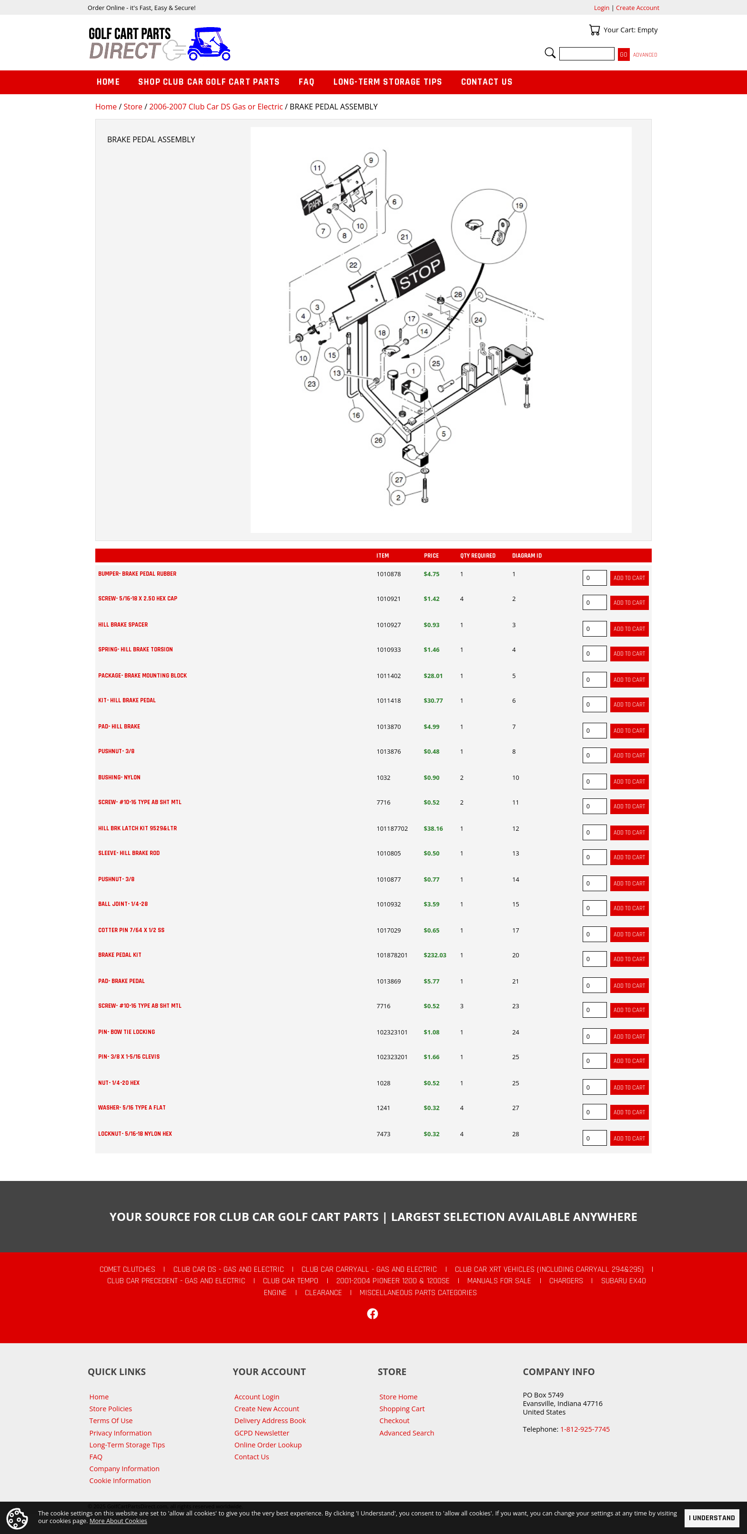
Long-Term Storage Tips (388, 82)
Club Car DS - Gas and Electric (228, 1269)
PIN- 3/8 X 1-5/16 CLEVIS (129, 1057)
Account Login (257, 1396)
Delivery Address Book (270, 1420)
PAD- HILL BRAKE (119, 726)
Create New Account (266, 1408)
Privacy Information (121, 1432)
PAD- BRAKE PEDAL (121, 981)
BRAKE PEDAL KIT (119, 955)
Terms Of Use (111, 1420)
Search (550, 52)
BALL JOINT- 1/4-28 (123, 904)
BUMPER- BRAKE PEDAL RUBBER (137, 574)
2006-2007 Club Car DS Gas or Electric (216, 106)
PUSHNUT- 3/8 (116, 751)
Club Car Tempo (290, 1281)
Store (132, 106)
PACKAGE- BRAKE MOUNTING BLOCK (142, 675)
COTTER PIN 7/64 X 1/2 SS (131, 930)
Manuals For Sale (499, 1281)
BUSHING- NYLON (119, 777)
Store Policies (111, 1408)
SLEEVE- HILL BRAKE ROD (129, 853)
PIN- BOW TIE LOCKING (126, 1032)
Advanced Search (407, 1432)
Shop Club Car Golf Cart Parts (209, 82)
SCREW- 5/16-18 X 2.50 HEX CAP (137, 598)
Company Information (125, 1468)
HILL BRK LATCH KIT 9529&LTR (137, 828)
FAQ (307, 82)
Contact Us (487, 82)
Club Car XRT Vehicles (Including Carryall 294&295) (549, 1269)
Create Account (637, 7)
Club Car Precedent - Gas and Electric (176, 1281)
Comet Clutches (127, 1269)
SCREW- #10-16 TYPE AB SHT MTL (140, 802)
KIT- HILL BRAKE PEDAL (127, 700)
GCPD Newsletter (261, 1432)
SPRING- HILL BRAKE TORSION (135, 649)
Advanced (645, 55)
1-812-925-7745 (585, 1429)
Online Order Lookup (268, 1444)
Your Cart (594, 30)
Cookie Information (120, 1480)
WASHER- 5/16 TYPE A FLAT (132, 1107)
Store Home (399, 1396)
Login (601, 7)
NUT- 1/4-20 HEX (119, 1083)
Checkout (395, 1420)
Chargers (566, 1281)
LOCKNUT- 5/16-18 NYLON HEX (135, 1134)
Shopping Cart (402, 1408)
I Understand (712, 1518)
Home (106, 106)
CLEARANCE (323, 1293)
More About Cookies (118, 1520)
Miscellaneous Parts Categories (418, 1293)
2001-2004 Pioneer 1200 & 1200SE (393, 1281)
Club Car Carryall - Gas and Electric (369, 1269)
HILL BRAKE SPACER (123, 625)
